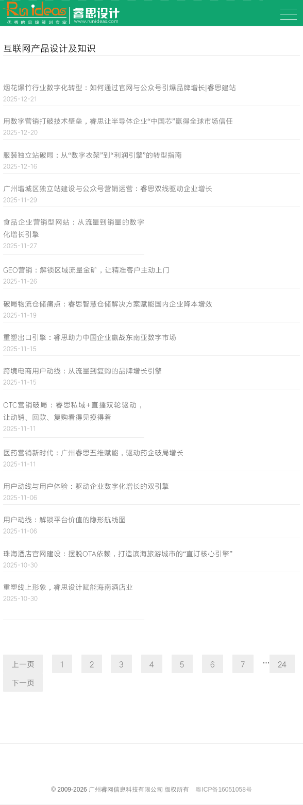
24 (282, 664)
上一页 (23, 664)
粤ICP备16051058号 (223, 789)
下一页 (23, 682)
